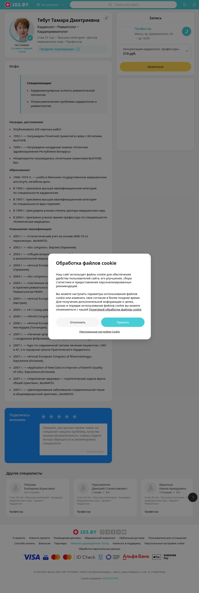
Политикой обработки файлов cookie (115, 309)
